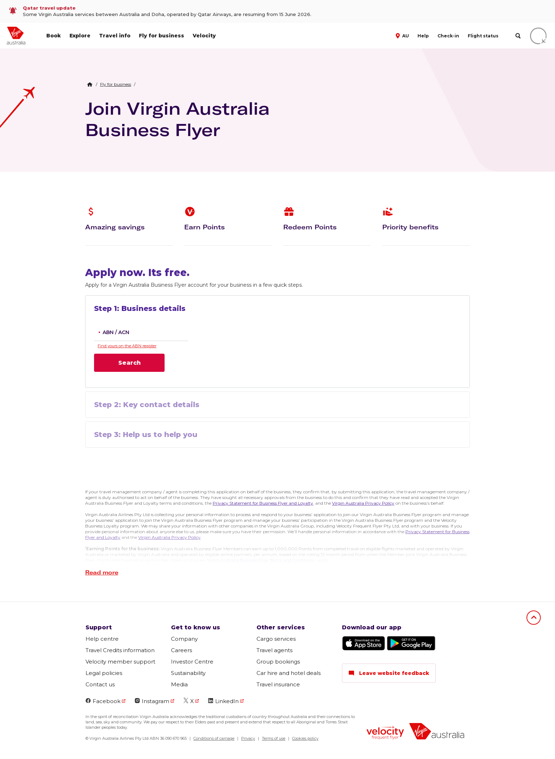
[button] (403, 35)
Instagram (152, 701)
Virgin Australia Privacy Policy (363, 503)
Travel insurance (278, 684)
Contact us (100, 684)
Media (179, 684)
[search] (517, 35)
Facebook (102, 701)
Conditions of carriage (213, 738)
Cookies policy (305, 738)
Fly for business (161, 35)
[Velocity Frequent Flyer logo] (385, 734)
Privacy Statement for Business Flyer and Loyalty (263, 503)
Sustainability (188, 673)
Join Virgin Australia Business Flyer (177, 119)
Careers (181, 650)
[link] (277, 11)
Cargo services (276, 638)
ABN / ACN (116, 332)
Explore (79, 35)
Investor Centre (192, 661)
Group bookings (278, 661)
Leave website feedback (388, 673)
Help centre (102, 638)
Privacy (248, 738)
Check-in (448, 35)
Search (129, 362)
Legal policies (103, 673)
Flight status (483, 35)
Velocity (204, 35)
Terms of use (273, 738)
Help (423, 35)
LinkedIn (223, 701)
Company (184, 638)
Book (53, 35)
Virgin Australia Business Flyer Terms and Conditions (260, 560)
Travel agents (274, 650)
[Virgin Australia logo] (436, 732)
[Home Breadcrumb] (89, 84)
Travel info (114, 35)
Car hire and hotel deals (288, 673)
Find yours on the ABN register (127, 345)
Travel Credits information (120, 650)
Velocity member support (120, 661)
